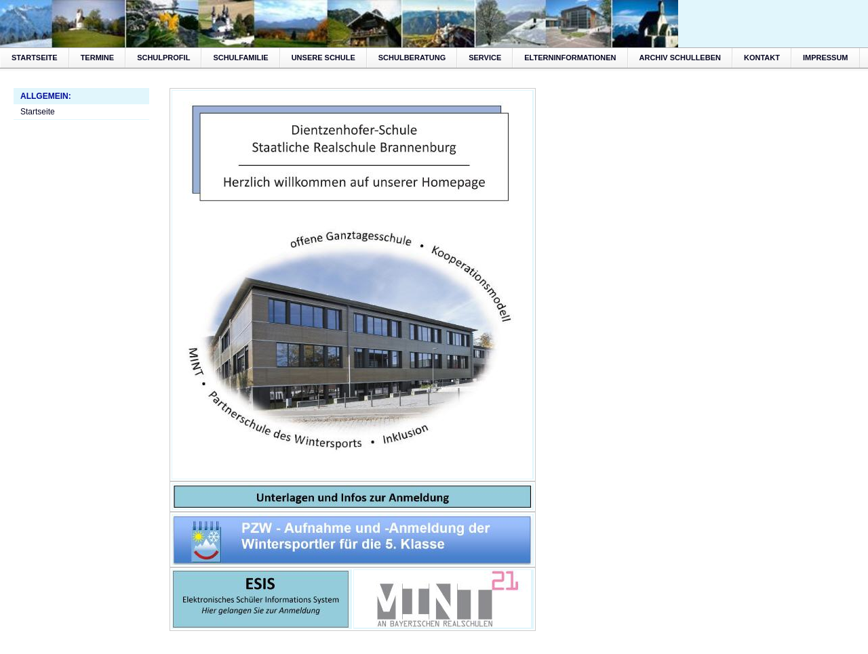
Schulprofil (163, 57)
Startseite (35, 57)
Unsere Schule (323, 57)
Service (485, 57)
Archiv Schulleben (680, 57)
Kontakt (762, 57)
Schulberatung (412, 57)
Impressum (825, 57)
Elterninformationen (570, 57)
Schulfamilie (240, 57)
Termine (98, 57)
